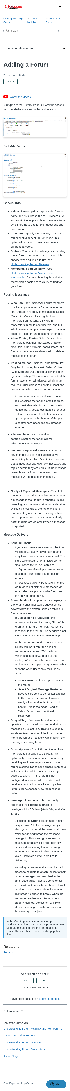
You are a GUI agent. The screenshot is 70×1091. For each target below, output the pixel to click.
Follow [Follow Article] (10, 81)
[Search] (31, 30)
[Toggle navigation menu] (60, 7)
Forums (8, 952)
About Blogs (10, 1056)
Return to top (13, 1010)
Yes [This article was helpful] (25, 980)
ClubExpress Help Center (19, 1083)
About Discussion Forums (19, 1035)
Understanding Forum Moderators (24, 1049)
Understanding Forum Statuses (30, 264)
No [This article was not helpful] (44, 980)
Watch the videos (20, 97)
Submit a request (49, 998)
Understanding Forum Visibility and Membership (32, 1028)
